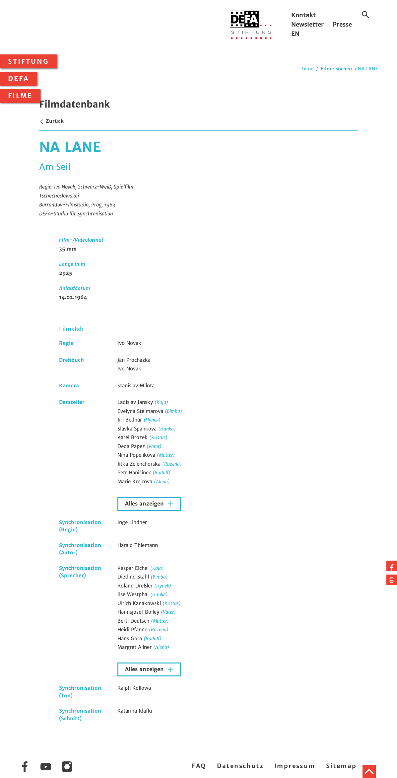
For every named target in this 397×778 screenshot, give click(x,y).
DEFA (18, 78)
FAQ (199, 766)
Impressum (294, 766)
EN (295, 34)
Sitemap (341, 766)
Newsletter (307, 24)
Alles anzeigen (145, 503)
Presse (342, 24)
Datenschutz (240, 766)
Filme (20, 96)
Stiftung (28, 61)
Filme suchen (336, 69)
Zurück (51, 121)
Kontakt (303, 15)
